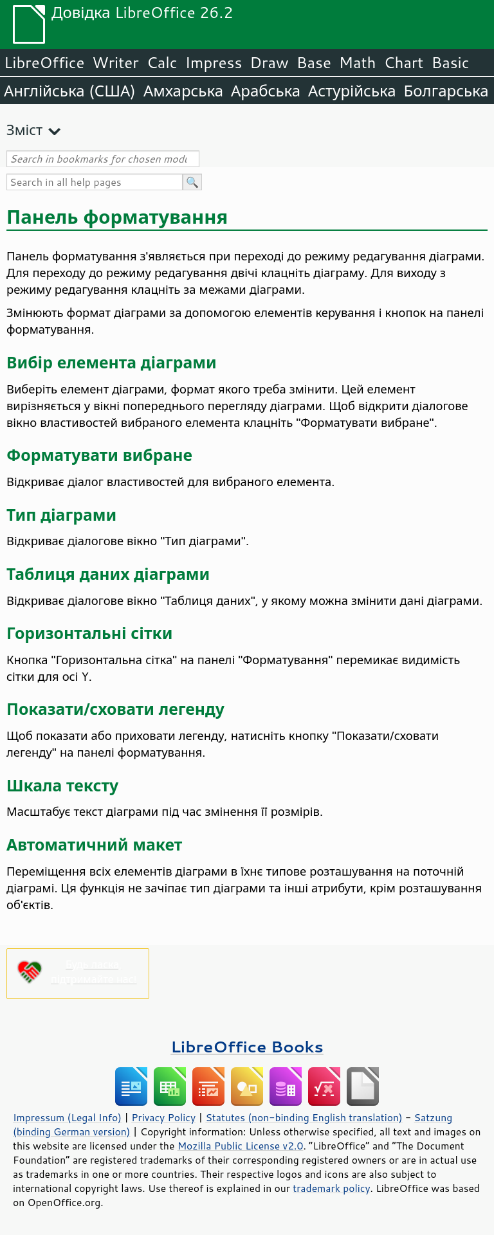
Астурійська (352, 91)
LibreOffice (44, 62)
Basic (450, 62)
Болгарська (446, 91)
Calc (162, 62)
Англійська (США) (70, 91)
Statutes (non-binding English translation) (303, 1117)
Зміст (24, 130)
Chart (403, 62)
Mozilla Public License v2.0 (241, 1146)
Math (357, 62)
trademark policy (331, 1188)
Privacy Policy (163, 1117)
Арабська (265, 91)
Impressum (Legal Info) (67, 1117)
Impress (213, 62)
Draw (269, 62)
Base (314, 62)
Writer (115, 62)
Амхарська (183, 91)
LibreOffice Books (247, 1046)
